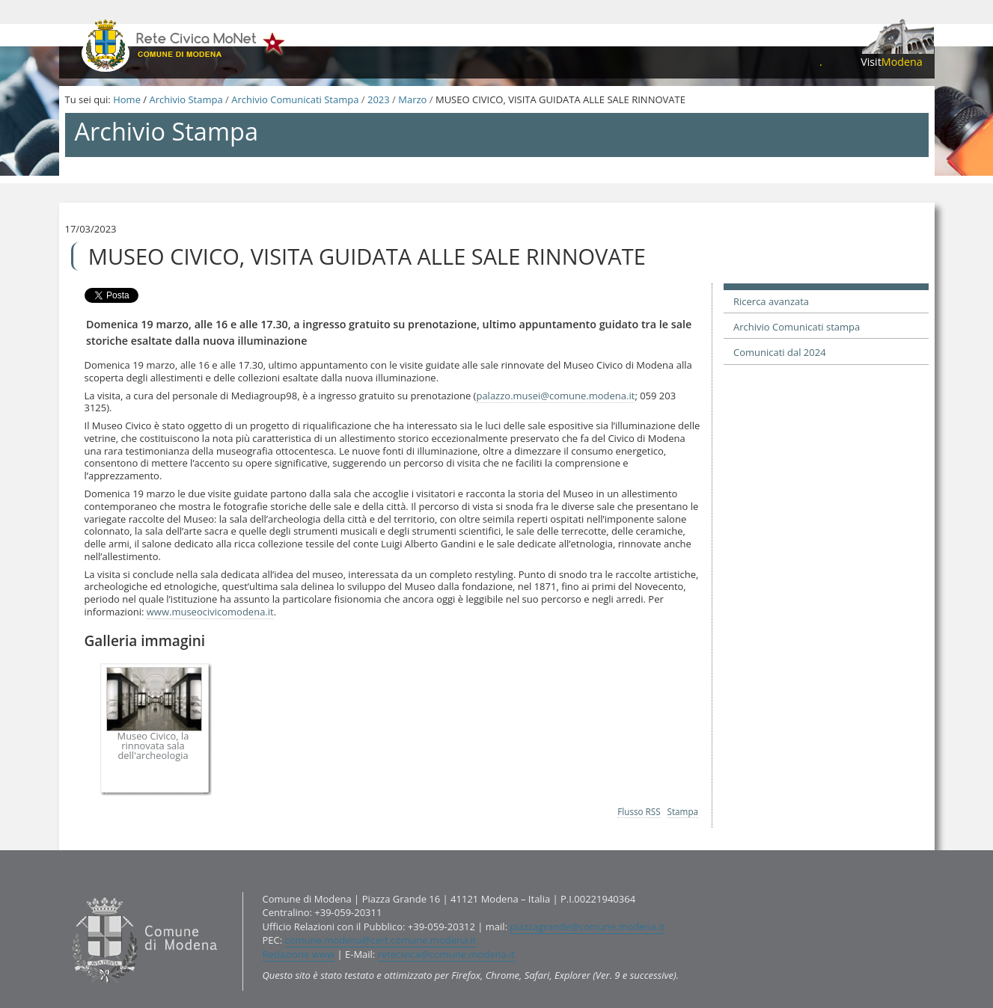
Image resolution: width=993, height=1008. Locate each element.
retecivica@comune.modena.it (446, 954)
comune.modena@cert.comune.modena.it (381, 940)
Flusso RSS (638, 811)
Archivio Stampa (185, 99)
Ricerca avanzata (771, 301)
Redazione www (299, 954)
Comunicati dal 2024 (779, 352)
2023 (378, 99)
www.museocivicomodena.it (210, 611)
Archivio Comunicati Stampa (294, 99)
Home (127, 99)
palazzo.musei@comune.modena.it (555, 395)
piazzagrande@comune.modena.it (587, 926)
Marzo (412, 99)
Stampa (683, 811)
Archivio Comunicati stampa (796, 327)
